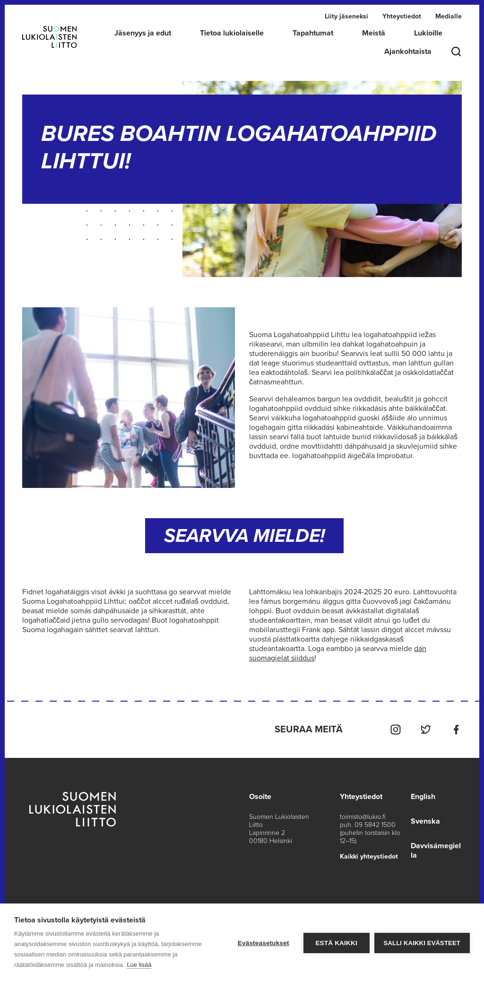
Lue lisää (139, 964)
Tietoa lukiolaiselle (232, 33)
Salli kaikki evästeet (422, 943)
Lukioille (428, 33)
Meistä (373, 33)
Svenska (425, 821)
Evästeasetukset (263, 943)
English (423, 796)
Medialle (448, 16)
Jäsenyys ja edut (142, 33)
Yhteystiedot (401, 16)
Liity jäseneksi (346, 16)
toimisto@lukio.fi (363, 817)
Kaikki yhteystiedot (369, 856)
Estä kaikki (336, 943)
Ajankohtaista (408, 51)
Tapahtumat (313, 33)
